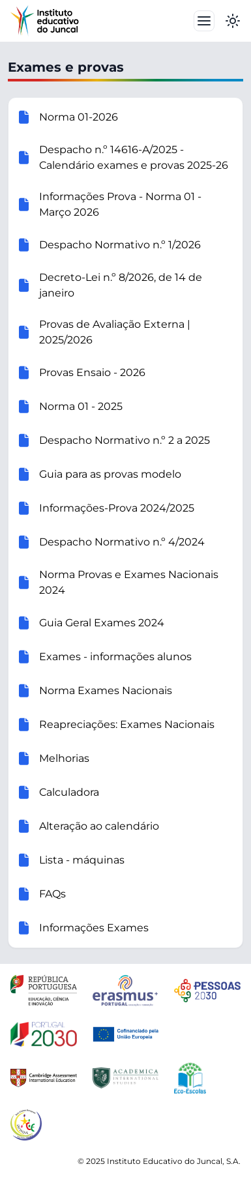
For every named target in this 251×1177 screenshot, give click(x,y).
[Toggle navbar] (204, 20)
